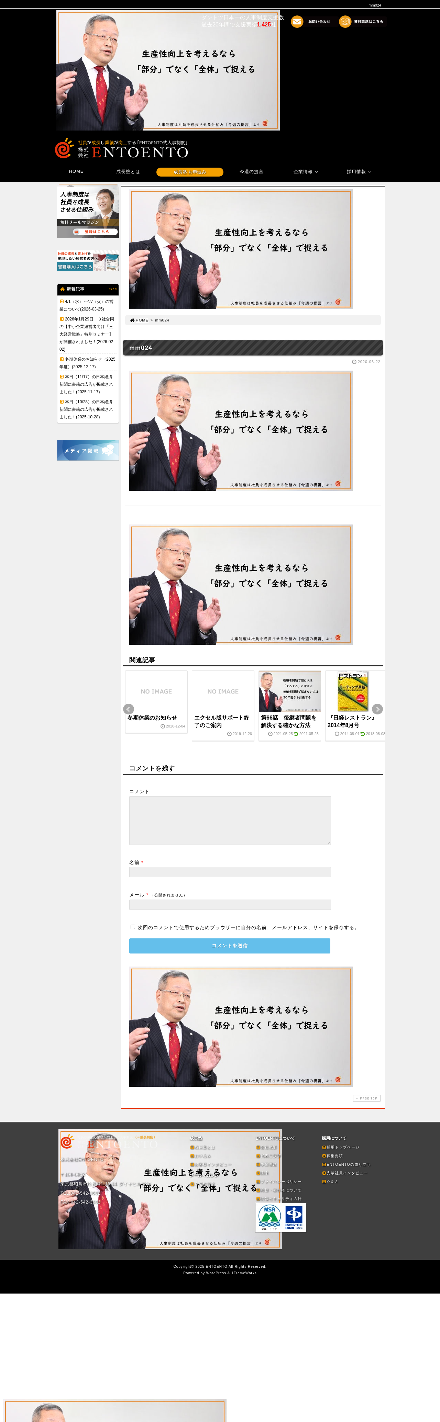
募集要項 (332, 1164)
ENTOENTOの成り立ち (346, 1173)
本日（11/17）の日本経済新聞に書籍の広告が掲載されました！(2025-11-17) (86, 384)
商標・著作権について (279, 1198)
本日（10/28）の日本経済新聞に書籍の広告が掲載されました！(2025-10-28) (86, 409)
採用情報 (360, 171)
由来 (262, 1181)
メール (137, 903)
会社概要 (266, 1155)
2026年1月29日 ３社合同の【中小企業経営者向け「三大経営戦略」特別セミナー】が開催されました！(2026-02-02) (86, 334)
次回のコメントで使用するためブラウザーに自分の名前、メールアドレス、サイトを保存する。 (249, 935)
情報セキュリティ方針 (279, 1207)
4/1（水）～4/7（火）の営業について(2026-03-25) (86, 305)
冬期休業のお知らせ (152, 718)
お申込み (200, 1164)
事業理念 (266, 1173)
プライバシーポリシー (279, 1190)
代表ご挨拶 (268, 1164)
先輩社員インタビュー (345, 1181)
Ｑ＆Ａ (330, 1190)
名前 (134, 870)
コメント (139, 791)
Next (377, 709)
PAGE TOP (366, 1106)
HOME (76, 171)
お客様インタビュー (211, 1173)
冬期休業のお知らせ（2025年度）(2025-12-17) (87, 363)
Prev (128, 709)
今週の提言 (252, 171)
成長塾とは (128, 171)
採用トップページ (341, 1155)
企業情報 (307, 171)
